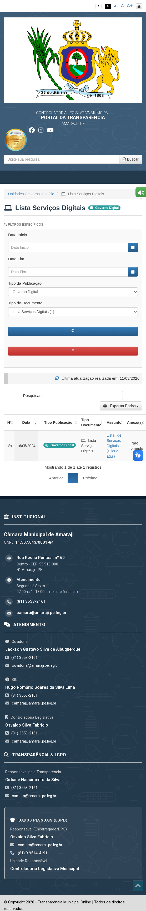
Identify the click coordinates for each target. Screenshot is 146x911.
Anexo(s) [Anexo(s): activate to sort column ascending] (135, 422)
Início (50, 194)
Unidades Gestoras (24, 194)
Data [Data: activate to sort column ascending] (26, 422)
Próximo (90, 478)
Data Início (17, 234)
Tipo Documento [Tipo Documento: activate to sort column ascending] (91, 422)
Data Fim (16, 259)
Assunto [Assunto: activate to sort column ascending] (114, 422)
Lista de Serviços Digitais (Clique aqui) (114, 445)
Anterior (56, 478)
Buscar (131, 159)
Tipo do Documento (25, 303)
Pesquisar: (73, 395)
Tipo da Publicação (25, 283)
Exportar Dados (121, 406)
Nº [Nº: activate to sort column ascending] (9, 422)
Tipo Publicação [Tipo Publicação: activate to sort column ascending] (58, 422)
